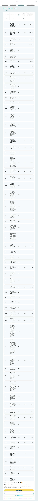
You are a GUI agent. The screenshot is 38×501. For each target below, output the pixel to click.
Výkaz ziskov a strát (30, 5)
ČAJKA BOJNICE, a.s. (10, 8)
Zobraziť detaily (19, 495)
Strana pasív (21, 5)
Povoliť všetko (19, 490)
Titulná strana (5, 5)
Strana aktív (13, 5)
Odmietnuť (19, 492)
